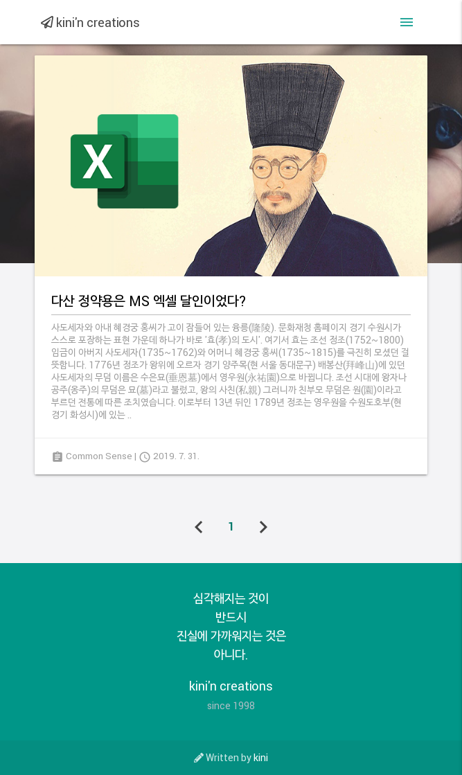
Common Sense (99, 455)
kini (261, 757)
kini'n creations (90, 22)
